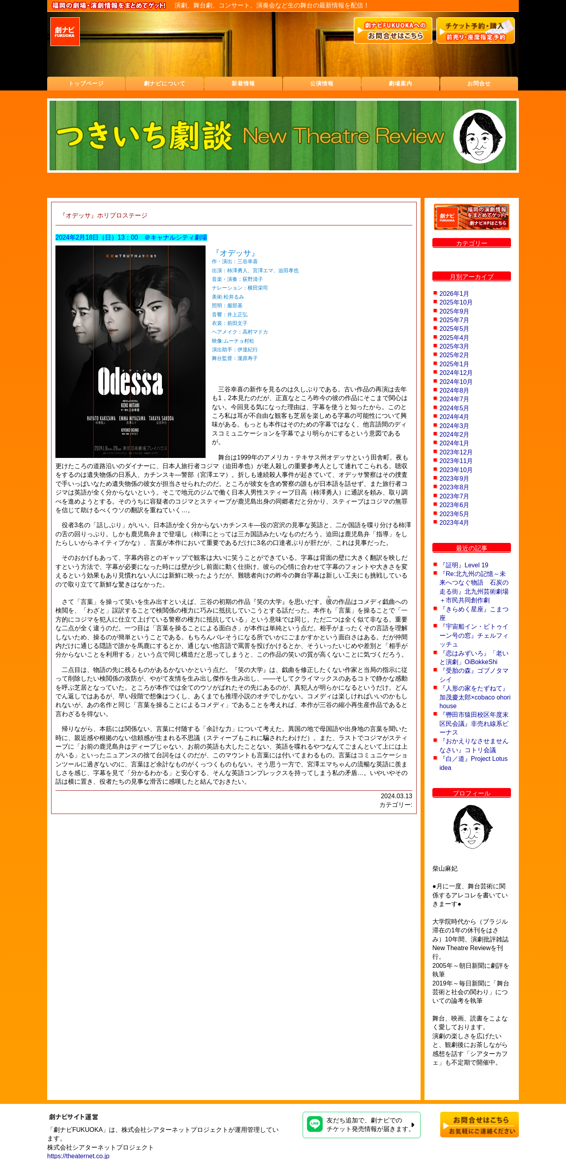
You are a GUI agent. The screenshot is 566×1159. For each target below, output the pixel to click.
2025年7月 (454, 320)
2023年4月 (454, 522)
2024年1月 (454, 443)
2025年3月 (454, 346)
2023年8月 (454, 487)
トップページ (86, 83)
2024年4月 (454, 416)
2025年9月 (454, 311)
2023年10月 (456, 470)
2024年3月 (454, 426)
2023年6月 (454, 505)
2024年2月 (454, 434)
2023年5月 (454, 514)
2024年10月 (456, 381)
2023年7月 (454, 496)
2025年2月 (454, 355)
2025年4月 (454, 337)
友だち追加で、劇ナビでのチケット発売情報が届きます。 (361, 1124)
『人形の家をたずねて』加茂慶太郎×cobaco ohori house (475, 697)
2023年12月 (456, 452)
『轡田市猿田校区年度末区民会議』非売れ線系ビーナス (474, 723)
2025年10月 (456, 302)
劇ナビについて (165, 83)
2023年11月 (456, 461)
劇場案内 (400, 83)
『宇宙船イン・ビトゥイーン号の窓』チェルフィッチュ (474, 635)
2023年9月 (454, 478)
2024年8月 (454, 390)
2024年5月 (454, 408)
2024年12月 (456, 372)
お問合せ (479, 83)
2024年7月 (454, 399)
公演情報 (322, 83)
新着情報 (243, 83)
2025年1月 (454, 364)
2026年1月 (454, 293)
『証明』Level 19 (464, 565)
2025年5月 (454, 328)
